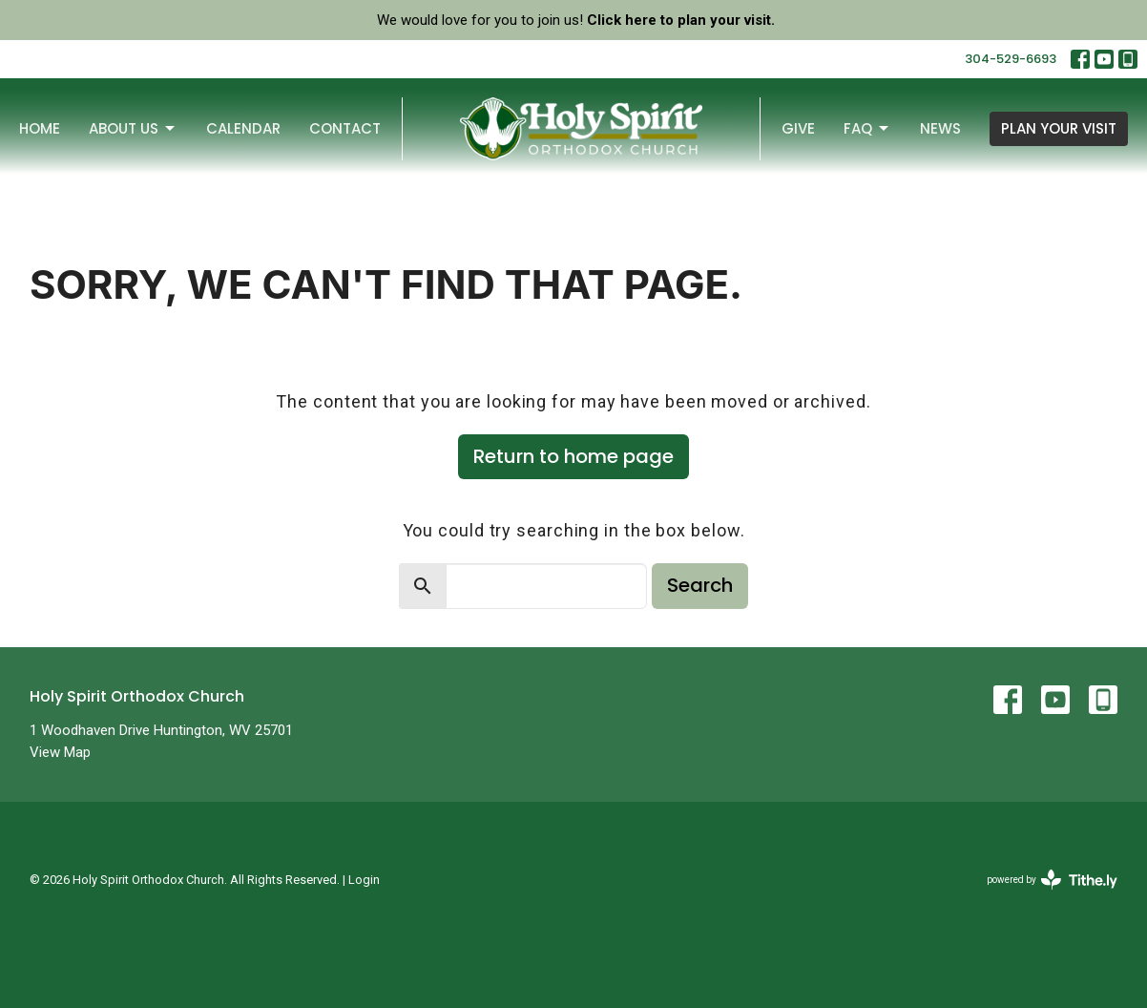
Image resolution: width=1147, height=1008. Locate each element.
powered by (1052, 879)
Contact (345, 128)
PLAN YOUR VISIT (1058, 128)
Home (39, 128)
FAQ (867, 128)
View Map (60, 752)
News (940, 128)
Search (700, 585)
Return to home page (573, 456)
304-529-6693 (1010, 59)
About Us (133, 128)
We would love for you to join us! (576, 20)
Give (798, 128)
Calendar (243, 128)
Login (364, 879)
